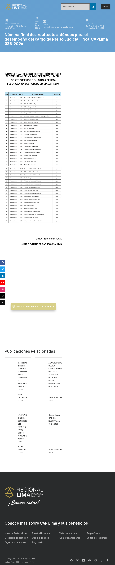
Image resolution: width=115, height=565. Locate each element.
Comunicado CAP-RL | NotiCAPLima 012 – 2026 (54, 419)
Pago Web (37, 542)
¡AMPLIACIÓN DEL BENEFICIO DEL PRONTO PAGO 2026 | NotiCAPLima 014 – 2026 (22, 428)
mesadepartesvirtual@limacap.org (60, 24)
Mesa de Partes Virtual (16, 533)
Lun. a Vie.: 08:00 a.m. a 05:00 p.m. (16, 24)
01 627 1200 (38, 24)
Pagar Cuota (93, 533)
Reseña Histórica (41, 533)
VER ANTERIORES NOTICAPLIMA (35, 306)
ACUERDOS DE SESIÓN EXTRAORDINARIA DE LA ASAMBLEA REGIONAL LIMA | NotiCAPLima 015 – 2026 (55, 374)
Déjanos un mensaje (15, 542)
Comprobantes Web (69, 537)
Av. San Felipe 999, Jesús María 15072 (98, 24)
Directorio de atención (16, 537)
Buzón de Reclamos (97, 537)
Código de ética (40, 537)
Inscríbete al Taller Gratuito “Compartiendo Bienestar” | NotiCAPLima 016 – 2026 (22, 376)
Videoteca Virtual (68, 533)
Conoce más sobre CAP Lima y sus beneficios (46, 523)
